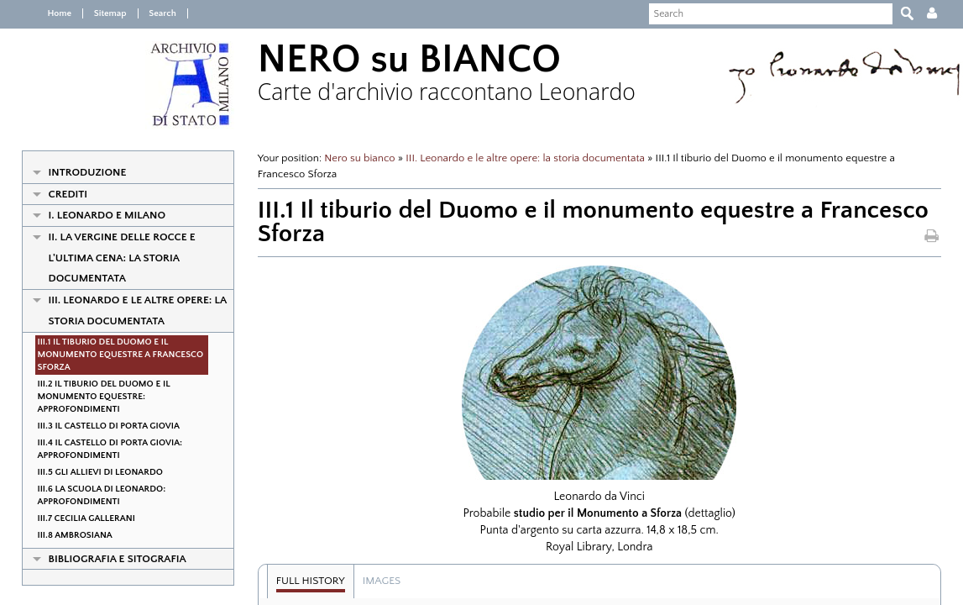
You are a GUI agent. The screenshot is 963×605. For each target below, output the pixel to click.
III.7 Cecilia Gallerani (76, 518)
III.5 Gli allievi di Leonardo (90, 472)
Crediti (58, 194)
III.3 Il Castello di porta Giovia (99, 426)
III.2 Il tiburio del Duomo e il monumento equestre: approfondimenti (94, 396)
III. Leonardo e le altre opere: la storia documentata (128, 310)
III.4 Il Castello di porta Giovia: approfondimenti (100, 449)
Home (50, 13)
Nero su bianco (355, 158)
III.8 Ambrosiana (65, 535)
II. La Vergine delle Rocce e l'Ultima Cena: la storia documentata (112, 257)
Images (376, 581)
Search (151, 13)
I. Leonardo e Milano (97, 215)
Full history (305, 581)
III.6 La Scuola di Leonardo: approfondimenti (92, 495)
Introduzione (78, 172)
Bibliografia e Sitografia (107, 559)
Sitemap (100, 13)
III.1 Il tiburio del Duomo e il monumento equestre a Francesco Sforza (111, 354)
